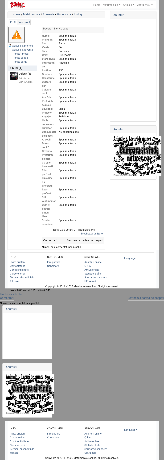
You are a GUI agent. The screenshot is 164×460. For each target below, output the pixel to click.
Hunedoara (64, 14)
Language (129, 258)
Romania (48, 14)
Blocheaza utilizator (92, 233)
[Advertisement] (133, 70)
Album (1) (16, 68)
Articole (127, 4)
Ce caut (63, 28)
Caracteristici (17, 273)
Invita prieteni (17, 262)
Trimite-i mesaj (20, 53)
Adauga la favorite (22, 49)
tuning (78, 14)
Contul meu (144, 4)
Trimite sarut (19, 61)
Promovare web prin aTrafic (125, 175)
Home (16, 14)
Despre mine (50, 28)
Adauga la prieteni (22, 45)
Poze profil (24, 22)
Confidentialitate (19, 269)
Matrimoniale (111, 4)
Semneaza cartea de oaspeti (85, 240)
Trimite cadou (20, 57)
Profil (13, 22)
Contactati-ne (17, 265)
